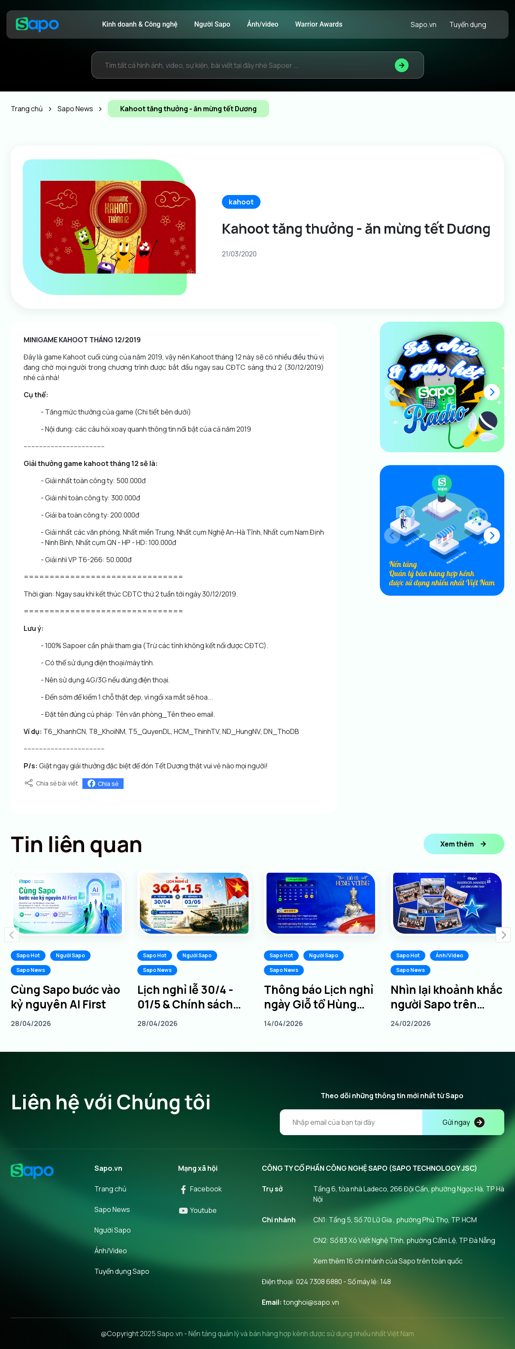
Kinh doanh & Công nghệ (140, 24)
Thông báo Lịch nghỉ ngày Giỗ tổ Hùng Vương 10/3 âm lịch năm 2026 (318, 996)
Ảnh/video (263, 24)
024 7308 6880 (319, 1281)
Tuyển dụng (467, 24)
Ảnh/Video (449, 955)
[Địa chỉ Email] (392, 1122)
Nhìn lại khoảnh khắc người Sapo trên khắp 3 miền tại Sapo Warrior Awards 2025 (447, 996)
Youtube (197, 1210)
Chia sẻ (103, 784)
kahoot (241, 202)
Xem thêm (464, 844)
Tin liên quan (76, 844)
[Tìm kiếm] (401, 65)
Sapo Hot (28, 955)
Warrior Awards (318, 24)
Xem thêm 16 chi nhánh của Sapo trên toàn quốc (388, 1261)
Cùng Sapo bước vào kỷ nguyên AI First (65, 996)
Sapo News (30, 970)
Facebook (200, 1189)
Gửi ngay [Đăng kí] (463, 1122)
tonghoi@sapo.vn (311, 1302)
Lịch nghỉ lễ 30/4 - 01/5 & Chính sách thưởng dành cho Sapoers (185, 996)
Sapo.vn (423, 24)
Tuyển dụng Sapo (121, 1271)
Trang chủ (110, 1189)
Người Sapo (212, 24)
